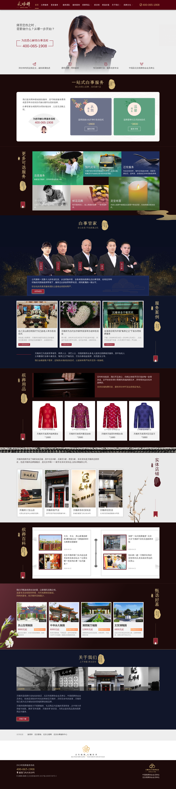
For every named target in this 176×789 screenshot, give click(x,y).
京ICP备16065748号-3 (47, 776)
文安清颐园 (121, 625)
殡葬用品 (86, 5)
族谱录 (30, 734)
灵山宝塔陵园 (25, 625)
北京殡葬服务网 (33, 776)
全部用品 (23, 436)
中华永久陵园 (57, 625)
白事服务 (44, 5)
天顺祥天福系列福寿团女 (47, 434)
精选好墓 (105, 5)
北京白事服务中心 (60, 734)
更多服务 (54, 5)
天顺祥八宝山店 (27, 510)
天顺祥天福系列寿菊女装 (112, 434)
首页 (37, 5)
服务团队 (66, 5)
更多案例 (156, 358)
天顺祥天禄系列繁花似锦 (80, 434)
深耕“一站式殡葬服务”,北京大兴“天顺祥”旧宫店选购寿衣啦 (140, 539)
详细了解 (22, 719)
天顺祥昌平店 (52, 510)
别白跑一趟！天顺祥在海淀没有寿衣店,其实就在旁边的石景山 (140, 558)
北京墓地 (37, 734)
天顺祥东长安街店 (82, 510)
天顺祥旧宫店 (106, 510)
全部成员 (38, 291)
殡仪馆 (97, 5)
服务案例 (76, 5)
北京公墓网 (47, 734)
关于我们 (115, 5)
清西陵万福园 (89, 625)
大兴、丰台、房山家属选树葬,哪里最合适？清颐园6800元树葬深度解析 (76, 539)
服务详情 (91, 129)
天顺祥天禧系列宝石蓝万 (144, 434)
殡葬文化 (127, 5)
